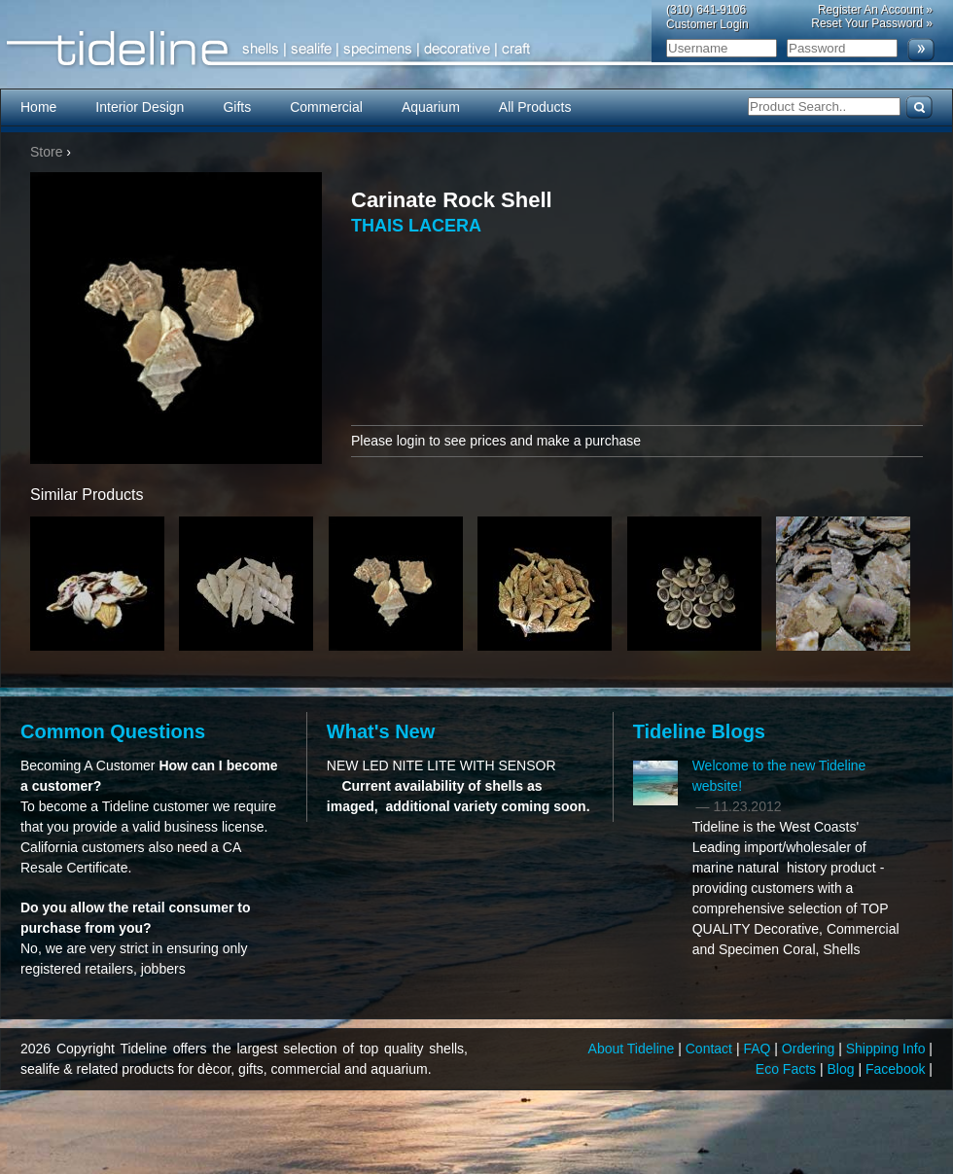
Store (46, 152)
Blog (843, 1069)
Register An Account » (875, 10)
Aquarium (431, 107)
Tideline (476, 49)
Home (38, 107)
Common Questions (112, 731)
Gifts (237, 107)
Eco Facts (788, 1069)
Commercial (326, 107)
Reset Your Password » (872, 23)
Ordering (810, 1048)
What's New (381, 731)
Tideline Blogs (699, 731)
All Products (535, 107)
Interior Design (139, 107)
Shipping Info (888, 1048)
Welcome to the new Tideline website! (779, 776)
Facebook (897, 1069)
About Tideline (633, 1048)
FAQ (758, 1048)
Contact (711, 1048)
